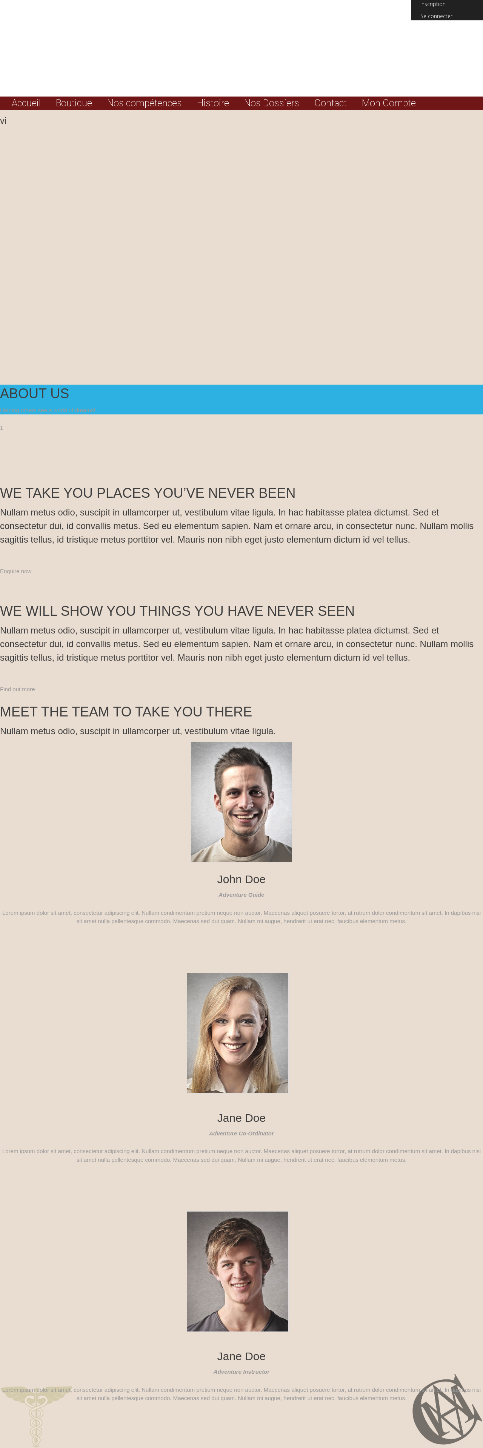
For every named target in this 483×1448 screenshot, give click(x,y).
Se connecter (436, 16)
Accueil (26, 103)
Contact (330, 103)
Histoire (213, 103)
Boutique (74, 103)
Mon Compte (389, 103)
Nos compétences (144, 103)
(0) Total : (447, 33)
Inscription (433, 4)
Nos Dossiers (271, 103)
